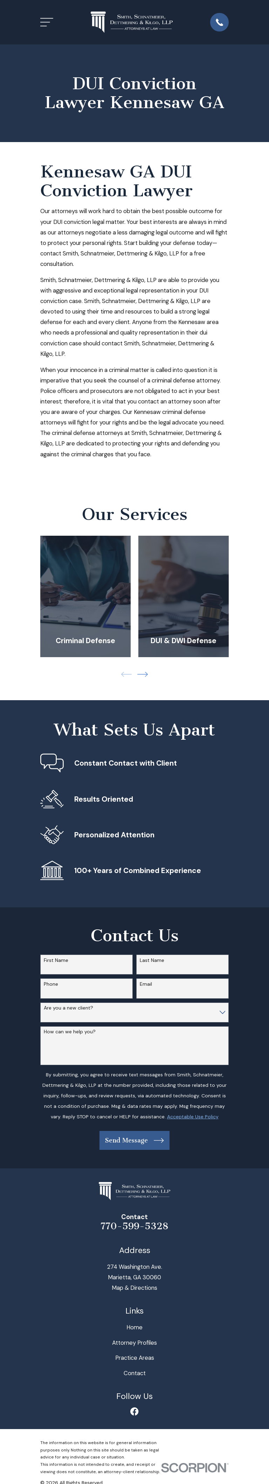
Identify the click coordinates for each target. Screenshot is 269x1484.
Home (134, 1327)
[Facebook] (134, 1411)
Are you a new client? (68, 1008)
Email (146, 984)
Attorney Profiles (134, 1342)
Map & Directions (134, 1288)
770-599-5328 (134, 1226)
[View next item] (142, 674)
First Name (56, 960)
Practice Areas (134, 1358)
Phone (51, 984)
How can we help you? (70, 1032)
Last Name (152, 960)
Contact (135, 1373)
